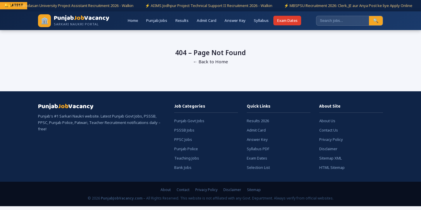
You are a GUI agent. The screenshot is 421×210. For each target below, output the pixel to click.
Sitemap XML (330, 158)
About (166, 189)
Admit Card (206, 20)
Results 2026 (258, 120)
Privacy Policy (331, 139)
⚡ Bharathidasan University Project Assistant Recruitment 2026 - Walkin (74, 5)
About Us (327, 120)
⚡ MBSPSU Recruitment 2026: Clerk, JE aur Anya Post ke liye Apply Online (351, 5)
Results (182, 20)
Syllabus (261, 20)
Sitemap (254, 189)
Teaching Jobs (186, 158)
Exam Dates (287, 20)
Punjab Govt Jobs (189, 120)
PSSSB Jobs (184, 130)
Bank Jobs (182, 167)
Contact (183, 189)
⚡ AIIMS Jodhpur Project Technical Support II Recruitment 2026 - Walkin (211, 5)
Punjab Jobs (156, 20)
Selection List (258, 167)
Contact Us (328, 130)
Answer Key (235, 20)
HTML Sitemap (332, 167)
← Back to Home (210, 61)
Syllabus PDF (258, 148)
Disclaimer (328, 148)
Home (132, 20)
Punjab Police (186, 148)
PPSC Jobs (183, 139)
